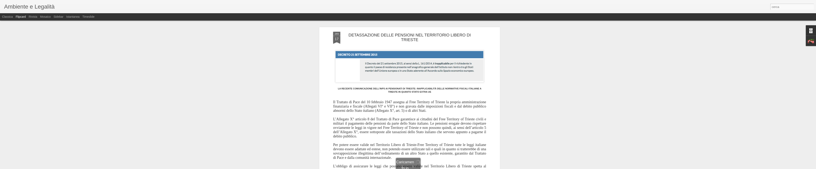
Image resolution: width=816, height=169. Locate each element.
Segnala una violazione (437, 167)
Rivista (33, 16)
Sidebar (58, 16)
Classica (7, 16)
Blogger (421, 167)
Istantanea (73, 16)
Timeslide (88, 16)
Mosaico (45, 16)
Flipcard (21, 16)
